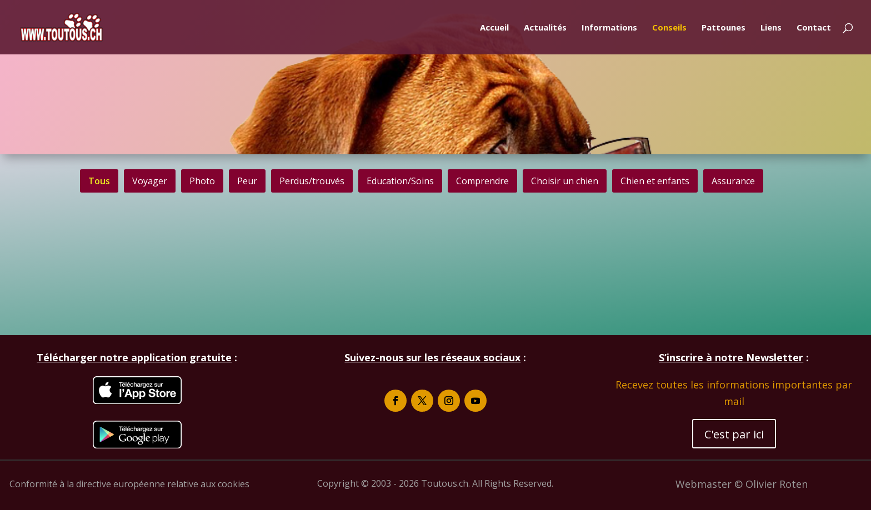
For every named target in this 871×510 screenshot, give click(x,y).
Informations (609, 28)
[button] (150, 181)
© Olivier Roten (771, 484)
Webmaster (704, 484)
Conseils (669, 28)
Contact (814, 28)
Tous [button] (99, 181)
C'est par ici (734, 434)
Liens (771, 28)
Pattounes (723, 28)
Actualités (545, 28)
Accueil (494, 28)
